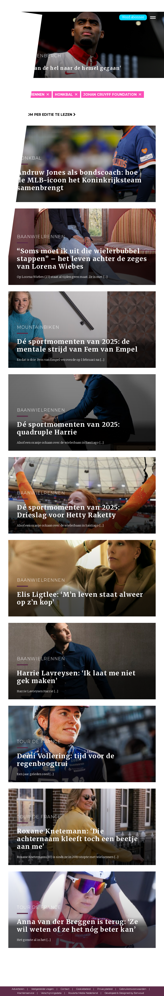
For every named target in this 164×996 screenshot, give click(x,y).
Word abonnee (133, 17)
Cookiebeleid (83, 988)
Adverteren (18, 988)
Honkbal (64, 94)
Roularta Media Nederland (83, 993)
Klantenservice (25, 993)
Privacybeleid (105, 988)
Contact (65, 988)
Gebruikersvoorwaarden (132, 988)
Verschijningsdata (51, 993)
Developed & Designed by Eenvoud (124, 993)
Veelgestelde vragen (42, 988)
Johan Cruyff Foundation (110, 94)
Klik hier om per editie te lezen (42, 115)
